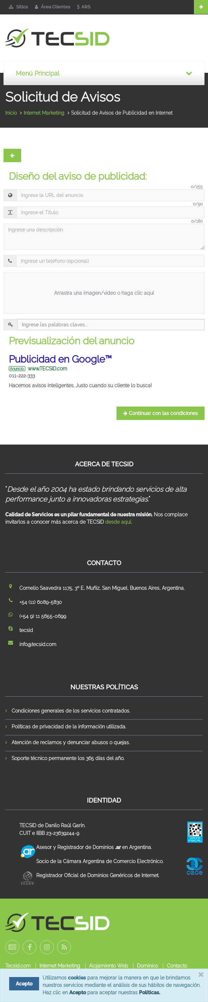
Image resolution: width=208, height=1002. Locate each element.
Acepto (77, 992)
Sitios (18, 6)
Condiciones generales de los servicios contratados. (71, 711)
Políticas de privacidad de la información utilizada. (69, 726)
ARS (83, 6)
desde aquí (118, 522)
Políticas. (149, 992)
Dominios (147, 966)
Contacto (177, 966)
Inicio (11, 113)
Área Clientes (52, 6)
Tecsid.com (18, 966)
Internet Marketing (44, 113)
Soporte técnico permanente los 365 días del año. (68, 758)
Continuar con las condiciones (160, 413)
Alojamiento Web (108, 966)
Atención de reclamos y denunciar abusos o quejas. (71, 742)
